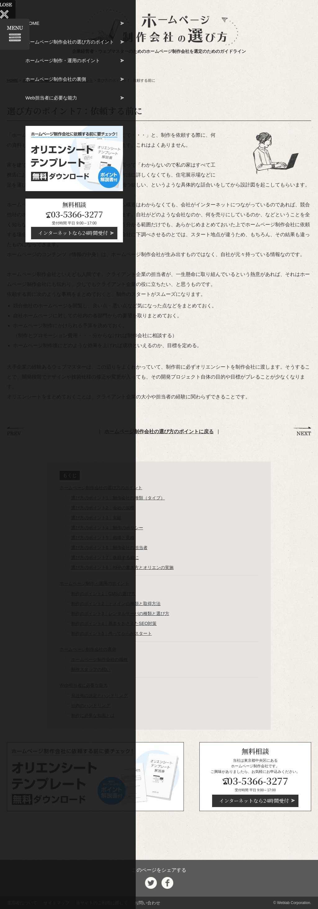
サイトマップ (56, 902)
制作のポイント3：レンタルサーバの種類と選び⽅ (120, 613)
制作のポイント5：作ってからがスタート (111, 633)
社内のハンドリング (90, 705)
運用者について (22, 902)
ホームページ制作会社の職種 (99, 659)
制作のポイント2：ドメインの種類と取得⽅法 (116, 603)
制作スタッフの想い (90, 669)
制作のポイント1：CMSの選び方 (103, 593)
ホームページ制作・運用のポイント (94, 583)
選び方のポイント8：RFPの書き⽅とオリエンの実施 (122, 567)
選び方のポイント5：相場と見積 (102, 537)
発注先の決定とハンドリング (99, 695)
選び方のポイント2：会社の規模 (102, 507)
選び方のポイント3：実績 (96, 517)
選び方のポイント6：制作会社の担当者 (109, 547)
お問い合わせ (147, 902)
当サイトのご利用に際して (102, 902)
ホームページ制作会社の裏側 (88, 649)
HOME (12, 80)
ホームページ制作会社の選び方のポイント (57, 80)
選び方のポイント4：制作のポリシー (107, 527)
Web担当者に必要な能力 (84, 685)
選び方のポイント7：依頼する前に (105, 557)
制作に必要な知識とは (93, 715)
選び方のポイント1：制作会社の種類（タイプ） (118, 497)
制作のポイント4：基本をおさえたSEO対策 (114, 623)
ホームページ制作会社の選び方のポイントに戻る (159, 431)
